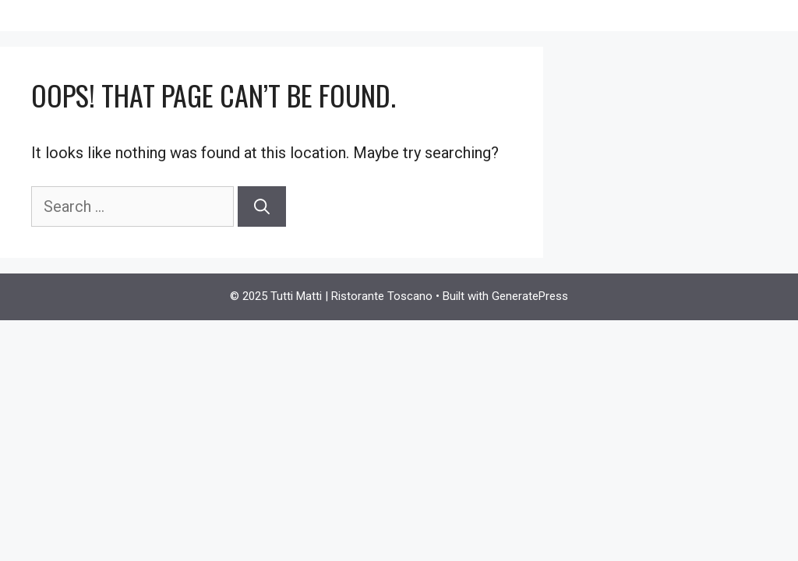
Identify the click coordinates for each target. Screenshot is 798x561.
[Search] (262, 206)
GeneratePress (530, 296)
